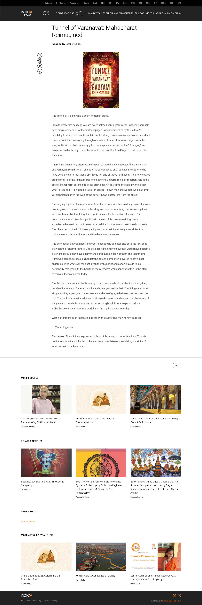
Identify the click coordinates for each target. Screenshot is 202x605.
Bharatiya (100, 11)
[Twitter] (39, 65)
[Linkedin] (39, 71)
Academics (74, 3)
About (160, 11)
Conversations (71, 11)
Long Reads (87, 11)
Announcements (128, 11)
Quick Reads (54, 11)
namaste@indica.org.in (171, 601)
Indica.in (48, 3)
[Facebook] (39, 60)
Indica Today (81, 427)
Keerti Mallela (135, 427)
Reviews (142, 11)
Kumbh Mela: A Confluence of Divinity (96, 575)
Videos (152, 11)
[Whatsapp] (39, 55)
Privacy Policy (51, 601)
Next (177, 365)
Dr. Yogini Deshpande (29, 427)
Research (112, 11)
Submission (172, 11)
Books (86, 3)
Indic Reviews (28, 521)
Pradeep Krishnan (82, 497)
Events (63, 3)
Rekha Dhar (25, 490)
